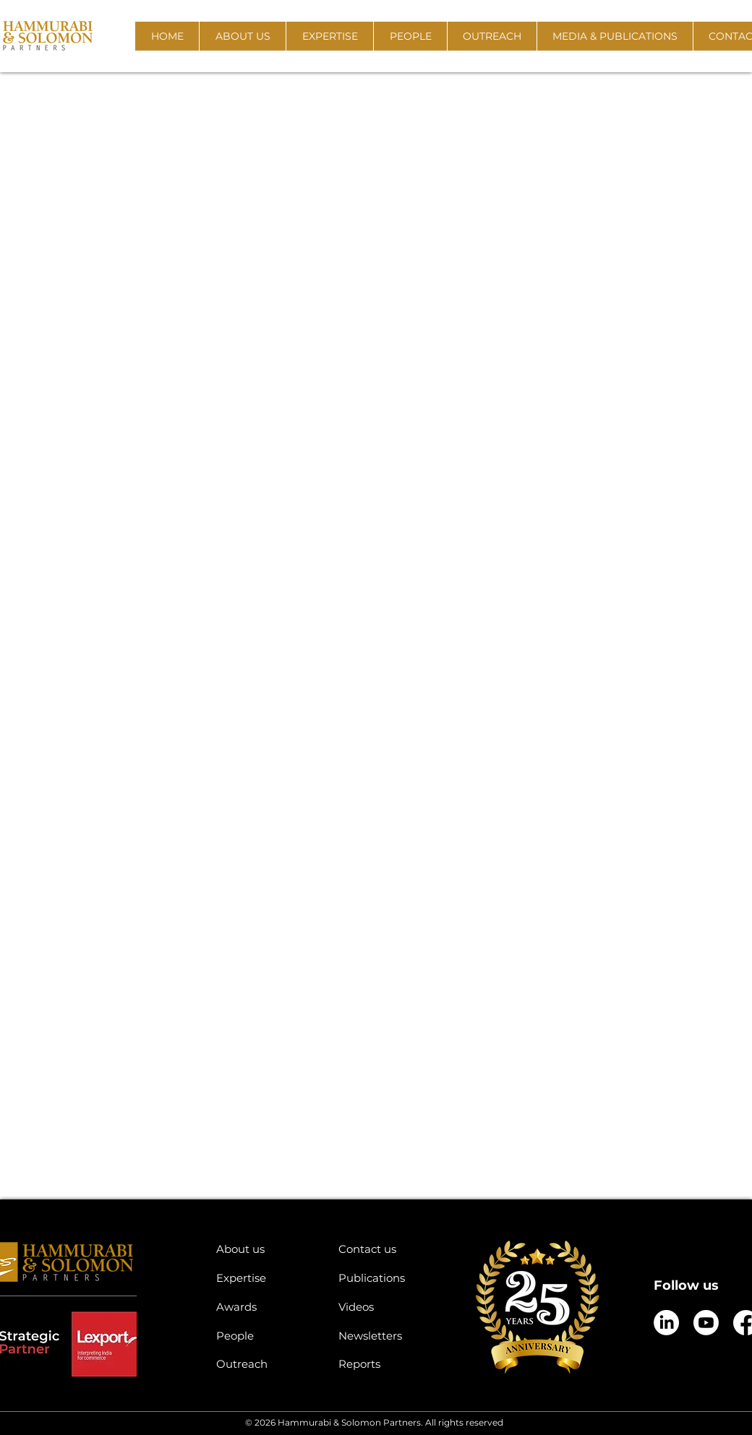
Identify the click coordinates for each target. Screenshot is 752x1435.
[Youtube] (706, 1322)
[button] (242, 36)
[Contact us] (388, 1249)
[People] (266, 1335)
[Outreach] (266, 1363)
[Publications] (388, 1277)
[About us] (266, 1249)
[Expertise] (266, 1277)
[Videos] (388, 1306)
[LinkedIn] (666, 1322)
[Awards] (266, 1306)
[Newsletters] (388, 1335)
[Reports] (388, 1363)
